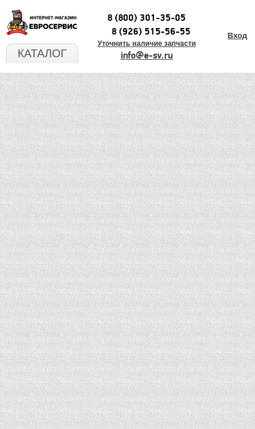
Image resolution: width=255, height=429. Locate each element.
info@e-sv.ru (147, 55)
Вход (237, 35)
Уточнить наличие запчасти (146, 43)
